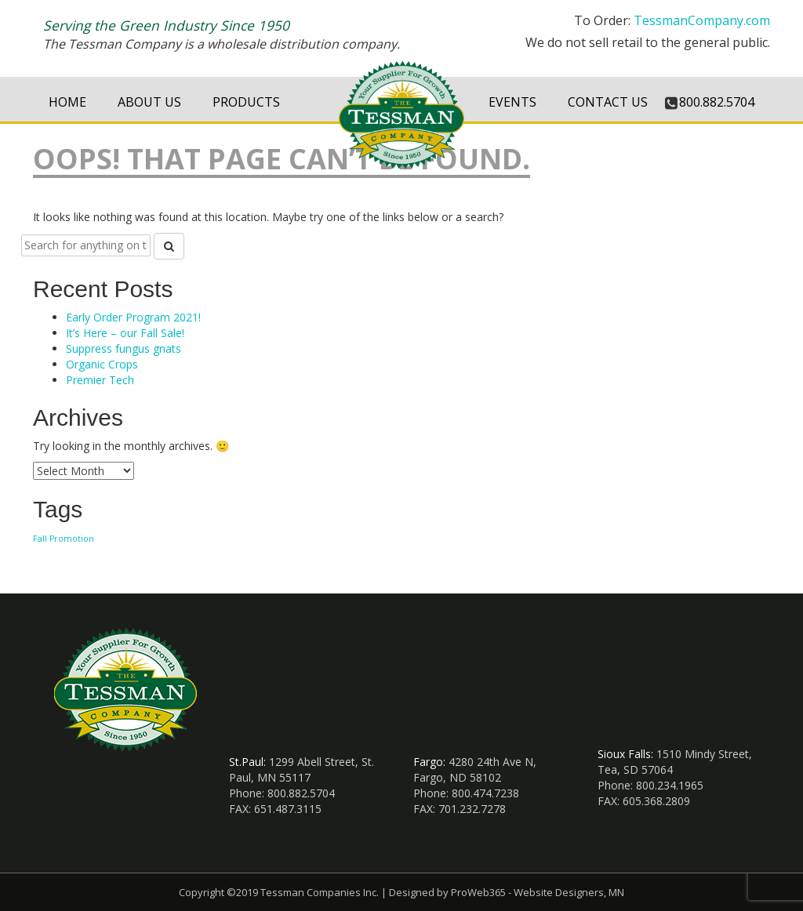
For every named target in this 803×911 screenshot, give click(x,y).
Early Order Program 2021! (133, 317)
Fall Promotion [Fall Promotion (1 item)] (63, 538)
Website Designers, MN (569, 892)
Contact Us (608, 102)
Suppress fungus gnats (123, 348)
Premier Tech (100, 379)
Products (246, 102)
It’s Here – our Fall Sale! (125, 332)
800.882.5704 (716, 102)
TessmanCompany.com (702, 20)
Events (512, 102)
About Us (149, 102)
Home (67, 102)
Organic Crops (102, 364)
